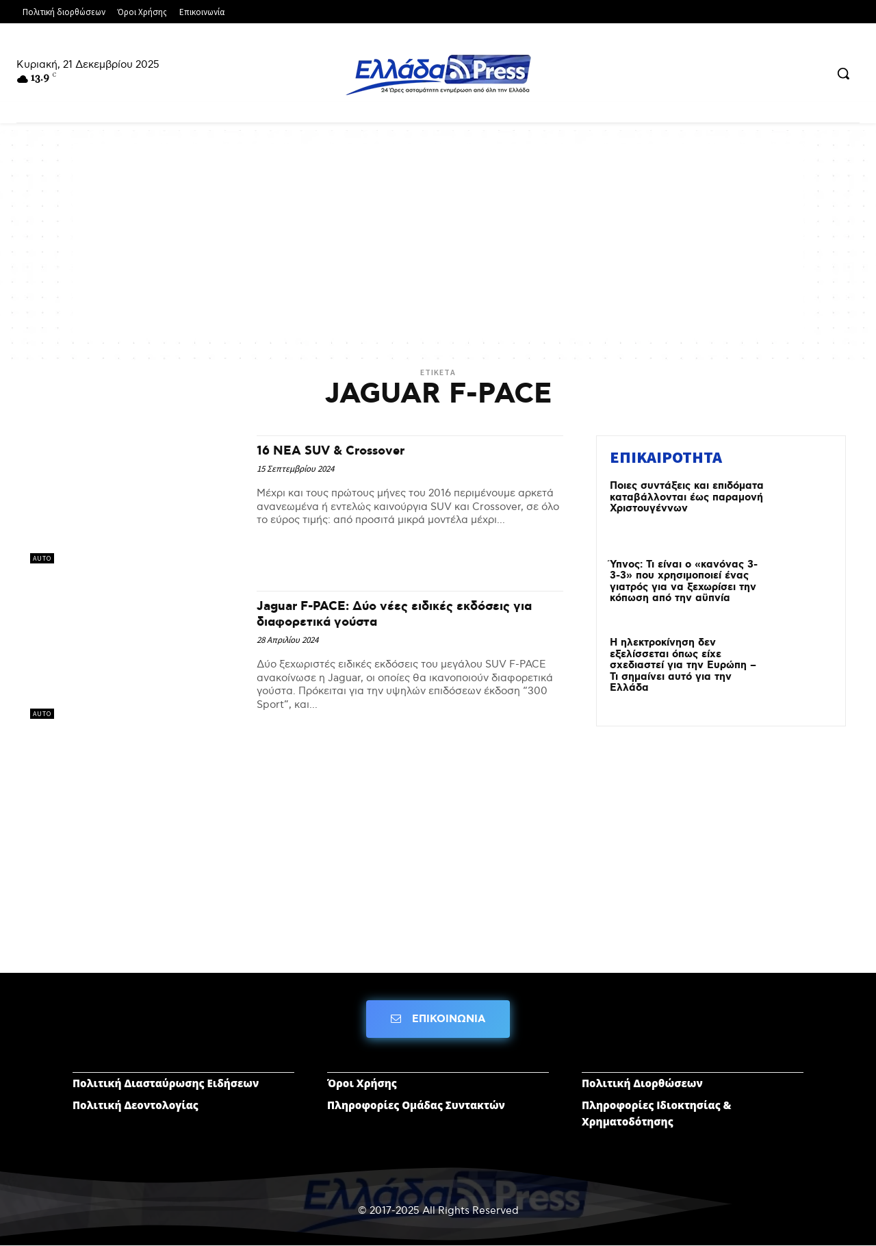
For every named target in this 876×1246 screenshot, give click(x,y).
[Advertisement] (438, 239)
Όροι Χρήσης (362, 1083)
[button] (843, 73)
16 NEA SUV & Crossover (342, 450)
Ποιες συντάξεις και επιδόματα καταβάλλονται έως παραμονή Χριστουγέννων (687, 497)
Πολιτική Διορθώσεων (642, 1083)
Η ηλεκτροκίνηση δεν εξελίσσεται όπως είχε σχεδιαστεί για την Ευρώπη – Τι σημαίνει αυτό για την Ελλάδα (683, 665)
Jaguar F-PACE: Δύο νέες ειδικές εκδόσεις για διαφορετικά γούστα (404, 613)
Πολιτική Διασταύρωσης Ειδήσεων (166, 1083)
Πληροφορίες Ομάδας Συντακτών (416, 1105)
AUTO (42, 558)
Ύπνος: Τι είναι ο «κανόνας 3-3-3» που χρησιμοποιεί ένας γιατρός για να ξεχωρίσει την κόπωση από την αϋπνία (684, 582)
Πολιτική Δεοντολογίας (135, 1105)
